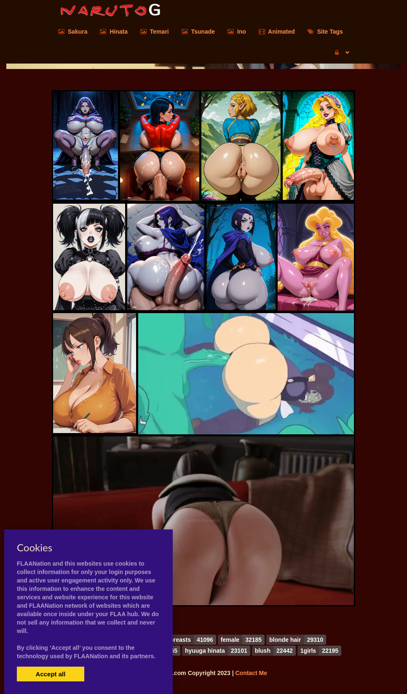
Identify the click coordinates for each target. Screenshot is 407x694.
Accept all (51, 674)
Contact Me (251, 673)
